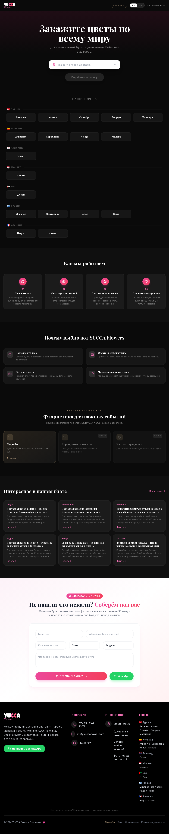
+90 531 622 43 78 (156, 5)
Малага (152, 747)
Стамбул (144, 730)
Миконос (144, 787)
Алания (154, 726)
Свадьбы (110, 822)
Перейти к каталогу (84, 77)
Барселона (158, 743)
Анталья (144, 726)
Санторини (157, 787)
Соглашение (132, 822)
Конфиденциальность (153, 822)
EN (140, 5)
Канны (151, 800)
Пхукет (143, 757)
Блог (120, 822)
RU (133, 5)
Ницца (143, 800)
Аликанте (145, 743)
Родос (143, 790)
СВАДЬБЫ (119, 5)
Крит (151, 790)
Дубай (143, 777)
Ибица (143, 747)
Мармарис (145, 734)
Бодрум (155, 730)
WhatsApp (121, 676)
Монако (144, 767)
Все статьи (157, 491)
